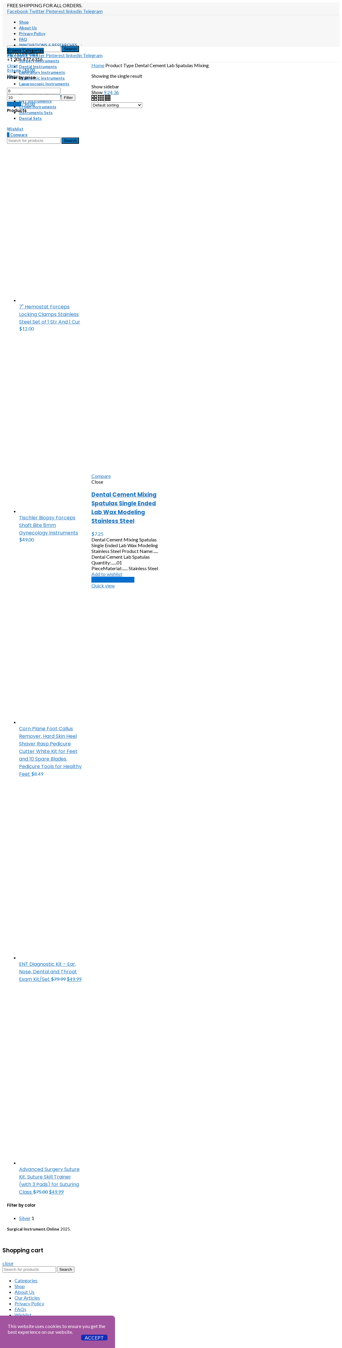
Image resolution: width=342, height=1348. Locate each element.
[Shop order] (116, 105)
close (12, 65)
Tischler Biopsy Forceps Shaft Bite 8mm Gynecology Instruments (48, 525)
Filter (68, 97)
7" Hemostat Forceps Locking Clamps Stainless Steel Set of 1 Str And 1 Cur (49, 314)
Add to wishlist (106, 574)
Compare (101, 476)
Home (97, 65)
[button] (122, 580)
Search (70, 49)
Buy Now (101, 580)
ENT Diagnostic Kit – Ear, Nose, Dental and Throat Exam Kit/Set (48, 972)
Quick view (103, 585)
